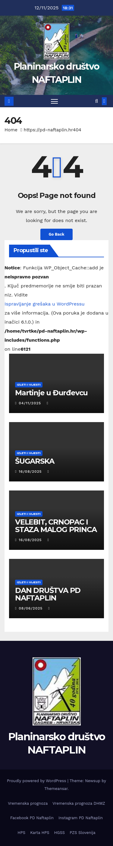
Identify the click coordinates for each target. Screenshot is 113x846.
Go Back (56, 234)
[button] (96, 101)
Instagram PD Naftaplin (80, 818)
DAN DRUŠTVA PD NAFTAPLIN (47, 594)
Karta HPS (39, 832)
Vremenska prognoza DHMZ (78, 803)
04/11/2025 (30, 403)
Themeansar (55, 788)
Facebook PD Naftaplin (32, 818)
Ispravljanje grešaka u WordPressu (45, 304)
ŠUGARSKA (34, 461)
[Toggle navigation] (54, 101)
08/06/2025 (31, 608)
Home (11, 130)
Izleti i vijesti (29, 384)
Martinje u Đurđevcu (51, 392)
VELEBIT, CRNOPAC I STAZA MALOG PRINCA (55, 526)
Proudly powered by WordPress (37, 781)
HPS (21, 832)
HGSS (59, 832)
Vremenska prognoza (28, 803)
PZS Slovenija (83, 832)
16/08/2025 (31, 471)
